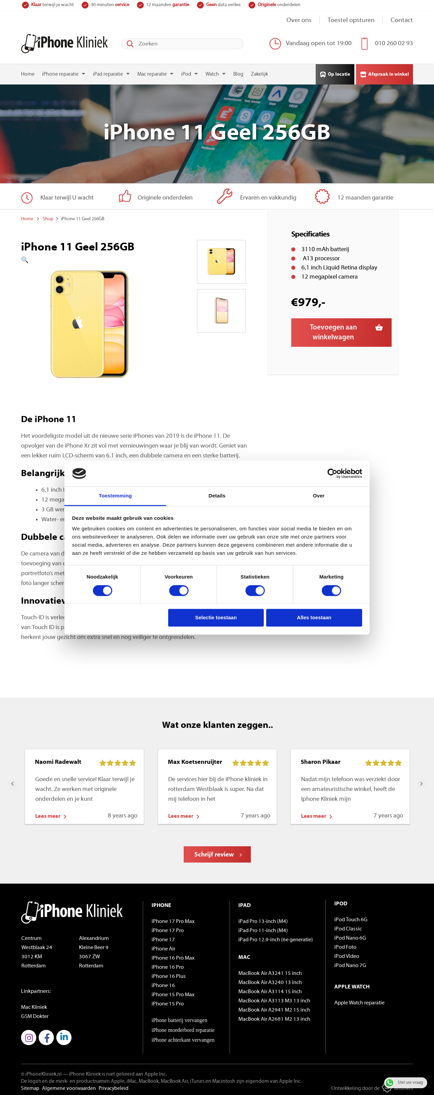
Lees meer (47, 814)
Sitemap (30, 1086)
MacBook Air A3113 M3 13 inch (274, 998)
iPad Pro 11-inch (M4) (263, 928)
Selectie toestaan (216, 618)
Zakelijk (259, 72)
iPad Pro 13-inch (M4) (263, 919)
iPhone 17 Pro (168, 928)
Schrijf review (214, 852)
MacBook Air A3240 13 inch (270, 980)
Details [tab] (217, 496)
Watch (212, 72)
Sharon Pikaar (320, 760)
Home (28, 72)
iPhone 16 (163, 983)
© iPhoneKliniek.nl (41, 1072)
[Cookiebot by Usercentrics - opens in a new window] (332, 473)
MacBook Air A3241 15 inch (270, 971)
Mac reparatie (152, 72)
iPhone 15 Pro (168, 1001)
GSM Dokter (34, 1014)
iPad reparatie (108, 72)
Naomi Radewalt (58, 760)
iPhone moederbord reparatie (183, 1028)
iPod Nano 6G (350, 936)
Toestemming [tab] (115, 496)
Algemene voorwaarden (69, 1086)
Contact (402, 20)
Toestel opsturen (351, 20)
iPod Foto (345, 945)
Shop (48, 216)
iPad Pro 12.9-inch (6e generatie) (275, 937)
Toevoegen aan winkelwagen (333, 330)
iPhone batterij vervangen (179, 1018)
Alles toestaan (314, 618)
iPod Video (346, 954)
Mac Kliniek (34, 1005)
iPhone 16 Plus (169, 974)
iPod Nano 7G (350, 963)
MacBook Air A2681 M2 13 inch (274, 1017)
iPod (186, 72)
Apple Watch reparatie (359, 1000)
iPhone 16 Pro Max (173, 956)
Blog (238, 72)
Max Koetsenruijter (195, 760)
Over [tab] (319, 496)
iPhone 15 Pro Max (173, 992)
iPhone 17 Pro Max (173, 919)
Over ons (299, 20)
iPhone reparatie (60, 72)
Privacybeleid (114, 1086)
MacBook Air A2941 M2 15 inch (274, 1008)
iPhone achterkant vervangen (183, 1037)
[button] (89, 258)
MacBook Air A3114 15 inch (270, 989)
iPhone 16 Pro (168, 965)
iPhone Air (163, 946)
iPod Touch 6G (351, 917)
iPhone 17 (163, 937)
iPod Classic (348, 926)
